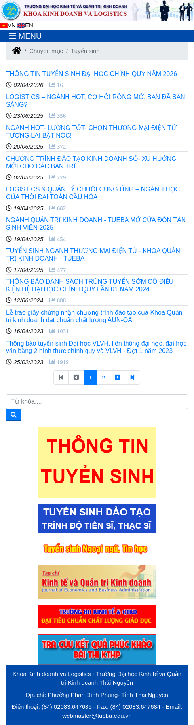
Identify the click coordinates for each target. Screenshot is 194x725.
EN (25, 25)
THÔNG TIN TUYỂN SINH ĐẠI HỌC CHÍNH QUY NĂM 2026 (91, 73)
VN (8, 25)
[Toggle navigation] (25, 36)
